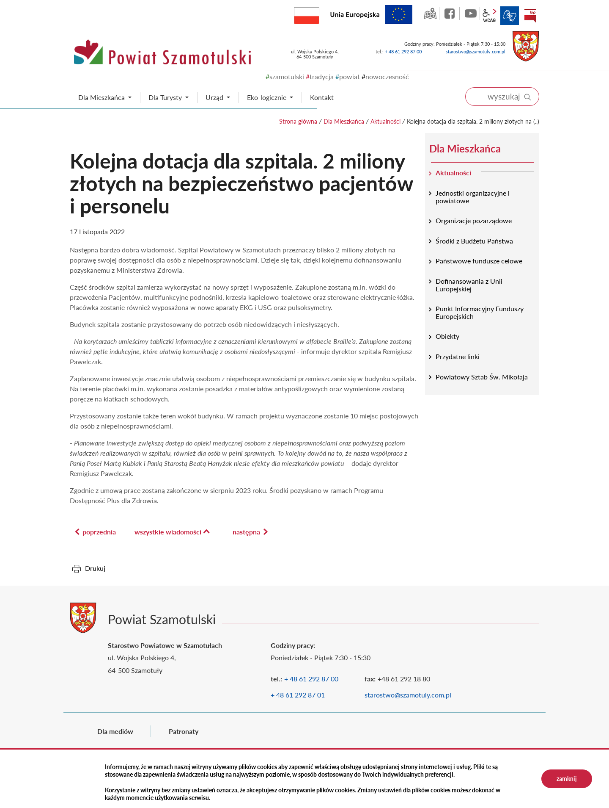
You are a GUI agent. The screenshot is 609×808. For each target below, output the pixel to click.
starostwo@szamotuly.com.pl (475, 51)
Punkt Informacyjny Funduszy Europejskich (480, 312)
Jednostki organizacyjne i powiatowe (473, 197)
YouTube (470, 13)
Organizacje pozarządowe (474, 220)
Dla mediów (115, 731)
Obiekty (447, 336)
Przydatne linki (458, 356)
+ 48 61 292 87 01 (298, 695)
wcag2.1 (489, 15)
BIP (530, 15)
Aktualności (385, 121)
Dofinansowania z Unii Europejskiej (469, 285)
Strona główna (298, 121)
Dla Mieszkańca (344, 121)
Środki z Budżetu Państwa (474, 241)
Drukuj (95, 568)
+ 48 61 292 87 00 (403, 51)
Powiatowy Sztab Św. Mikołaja (482, 377)
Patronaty (183, 731)
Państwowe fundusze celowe (479, 261)
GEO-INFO (430, 13)
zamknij (567, 778)
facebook (450, 13)
